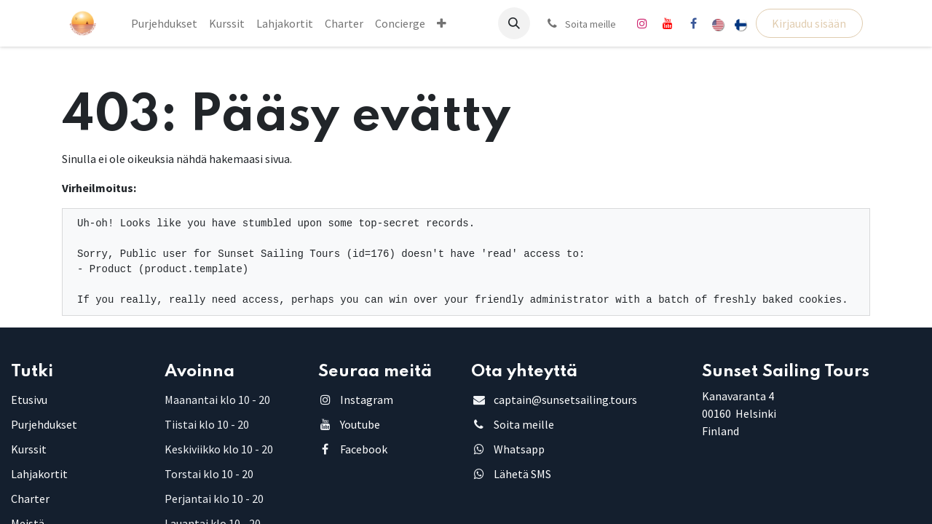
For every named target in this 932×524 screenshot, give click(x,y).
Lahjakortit (39, 474)
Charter (30, 498)
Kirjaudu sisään (809, 23)
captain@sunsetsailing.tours (565, 399)
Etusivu (29, 399)
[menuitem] (164, 23)
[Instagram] (642, 23)
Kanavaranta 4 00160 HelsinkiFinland (739, 413)
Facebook (363, 449)
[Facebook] (693, 23)
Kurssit (29, 449)
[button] (514, 23)
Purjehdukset (44, 424)
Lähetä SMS (522, 474)
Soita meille (524, 424)
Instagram (366, 399)
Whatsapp (519, 449)
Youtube (360, 424)
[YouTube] (667, 23)
